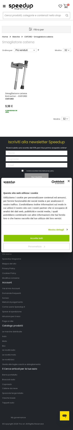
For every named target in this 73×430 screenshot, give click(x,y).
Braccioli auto (8, 379)
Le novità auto (8, 350)
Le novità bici (8, 359)
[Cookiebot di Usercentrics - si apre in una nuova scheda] (51, 182)
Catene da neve (10, 388)
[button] (60, 6)
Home (5, 36)
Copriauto (7, 384)
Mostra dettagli (56, 229)
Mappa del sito (9, 263)
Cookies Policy (9, 273)
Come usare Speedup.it (13, 306)
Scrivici (5, 298)
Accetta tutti (36, 238)
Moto (4, 341)
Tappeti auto (8, 402)
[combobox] (36, 15)
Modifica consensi (10, 278)
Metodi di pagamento (12, 302)
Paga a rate (7, 321)
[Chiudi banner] (69, 182)
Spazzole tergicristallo (12, 393)
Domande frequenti (11, 293)
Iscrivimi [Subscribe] (36, 177)
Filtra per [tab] (39, 29)
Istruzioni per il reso (11, 316)
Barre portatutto (9, 374)
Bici (3, 346)
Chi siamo (7, 254)
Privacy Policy (8, 268)
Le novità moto (9, 354)
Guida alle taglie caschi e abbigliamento (21, 364)
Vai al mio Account (11, 288)
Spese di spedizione (12, 311)
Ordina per (7, 50)
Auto (4, 336)
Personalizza (36, 246)
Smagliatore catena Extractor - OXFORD (16, 94)
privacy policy (50, 171)
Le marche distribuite (12, 331)
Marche (16, 36)
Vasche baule (8, 398)
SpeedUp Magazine (11, 259)
